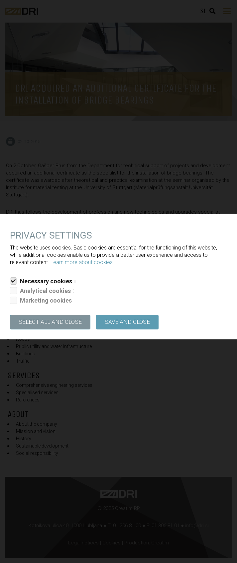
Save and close (127, 321)
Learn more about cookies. (82, 262)
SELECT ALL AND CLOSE (50, 321)
